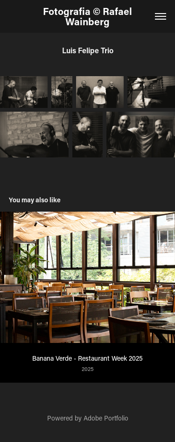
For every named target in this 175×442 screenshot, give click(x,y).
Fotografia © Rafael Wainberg (88, 16)
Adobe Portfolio (106, 417)
